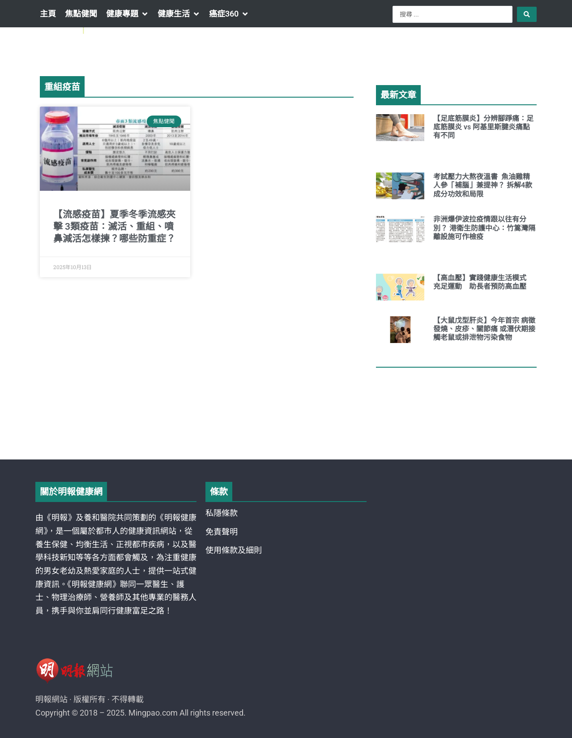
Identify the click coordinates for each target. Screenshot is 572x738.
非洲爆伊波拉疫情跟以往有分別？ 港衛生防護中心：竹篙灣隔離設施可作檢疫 (484, 227)
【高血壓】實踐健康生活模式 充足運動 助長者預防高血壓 (483, 282)
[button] (127, 14)
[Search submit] (527, 14)
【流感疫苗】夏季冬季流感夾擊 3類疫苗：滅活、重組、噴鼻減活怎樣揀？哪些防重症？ (114, 227)
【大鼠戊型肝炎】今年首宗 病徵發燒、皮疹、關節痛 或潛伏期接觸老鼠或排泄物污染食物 (484, 329)
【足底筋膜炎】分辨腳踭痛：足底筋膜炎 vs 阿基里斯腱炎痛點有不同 (483, 127)
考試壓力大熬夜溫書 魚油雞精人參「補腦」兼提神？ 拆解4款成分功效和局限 (482, 185)
